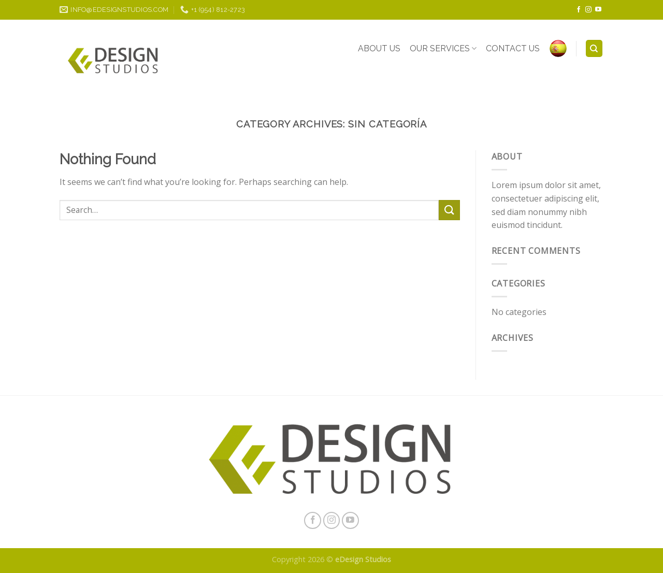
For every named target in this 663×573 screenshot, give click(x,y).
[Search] (594, 48)
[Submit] (449, 210)
